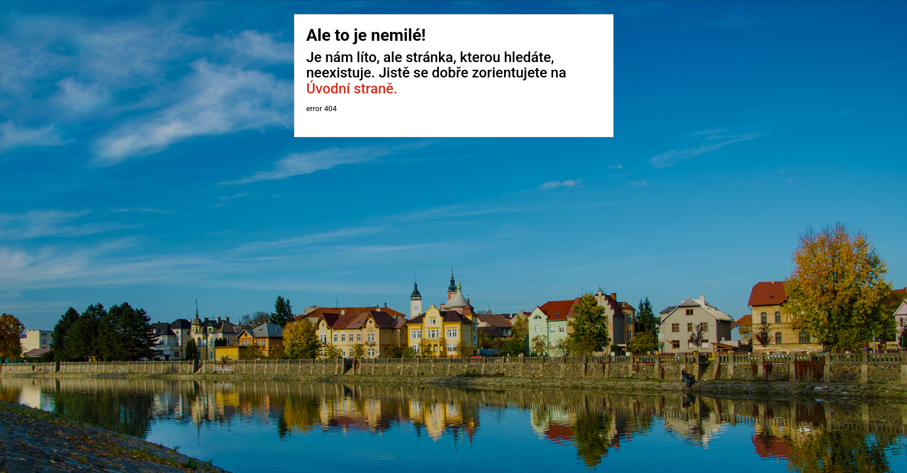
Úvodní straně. (352, 88)
